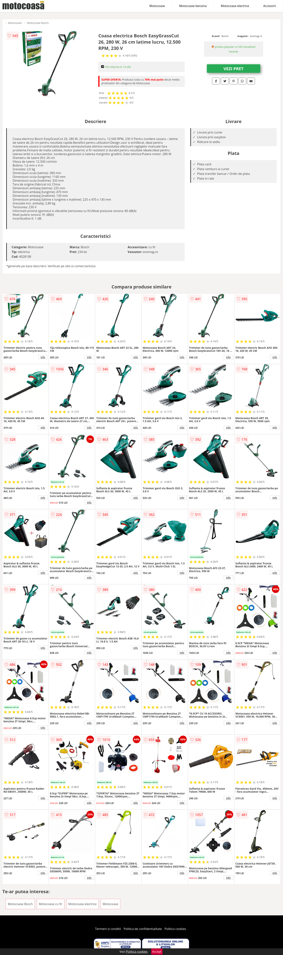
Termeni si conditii (108, 929)
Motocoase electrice (235, 6)
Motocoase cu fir (50, 904)
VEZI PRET (234, 68)
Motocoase (157, 6)
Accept (157, 952)
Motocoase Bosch (38, 23)
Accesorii (269, 6)
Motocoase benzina (193, 6)
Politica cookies (175, 929)
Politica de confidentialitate (143, 929)
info (43, 357)
